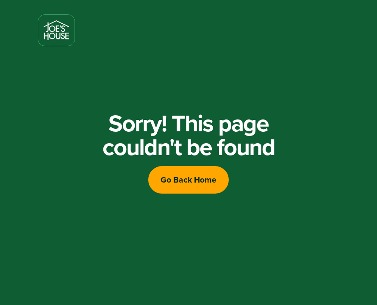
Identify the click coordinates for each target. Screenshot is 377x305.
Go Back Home (188, 180)
